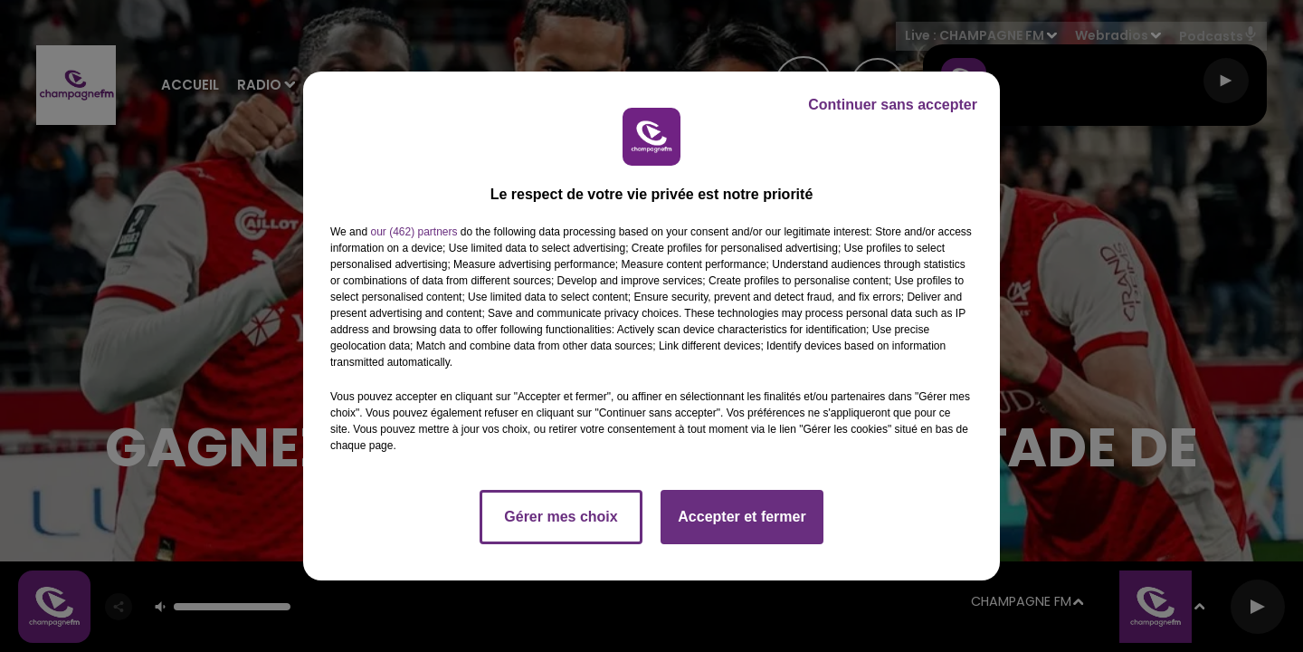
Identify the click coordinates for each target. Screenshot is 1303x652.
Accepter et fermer (741, 516)
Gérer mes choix (560, 516)
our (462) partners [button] (413, 231)
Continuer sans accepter (892, 104)
